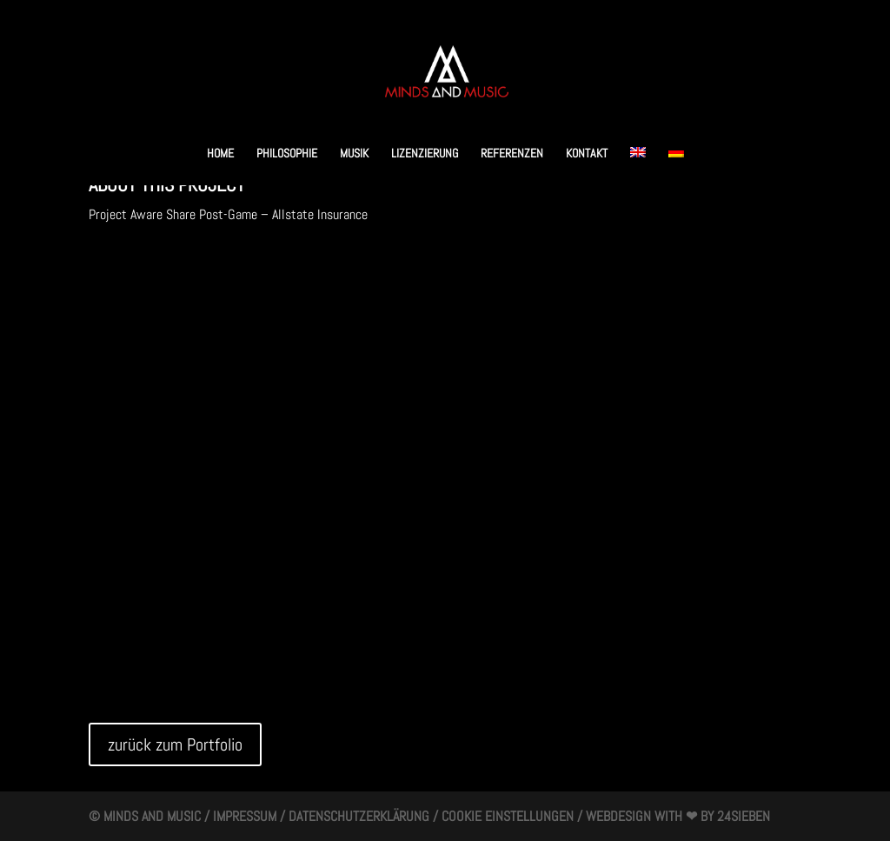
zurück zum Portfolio (175, 744)
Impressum (244, 816)
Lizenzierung (424, 154)
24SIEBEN (743, 816)
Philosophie (286, 154)
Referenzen (512, 154)
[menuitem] (638, 166)
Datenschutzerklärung (359, 816)
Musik (354, 154)
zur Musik (139, 268)
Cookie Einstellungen (508, 816)
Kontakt (587, 154)
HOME (220, 154)
